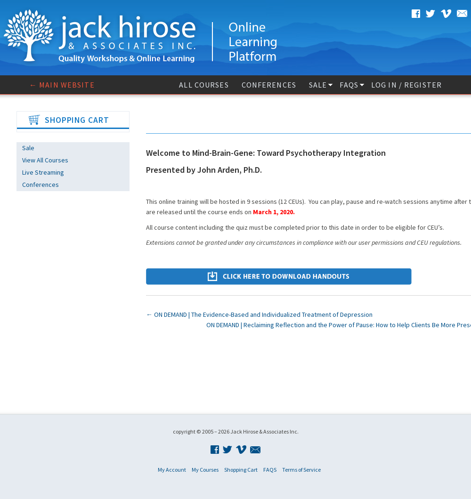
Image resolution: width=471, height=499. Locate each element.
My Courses (205, 469)
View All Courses (45, 160)
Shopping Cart (241, 469)
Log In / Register (406, 84)
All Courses (203, 84)
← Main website (62, 84)
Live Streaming (43, 172)
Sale (318, 84)
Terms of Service (301, 469)
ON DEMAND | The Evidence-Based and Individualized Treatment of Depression (259, 314)
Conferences (269, 84)
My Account (172, 469)
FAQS (349, 84)
